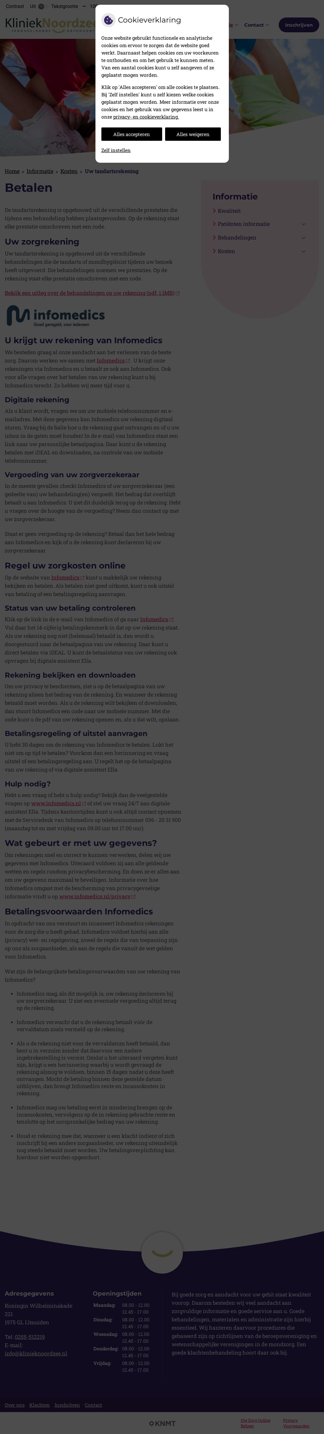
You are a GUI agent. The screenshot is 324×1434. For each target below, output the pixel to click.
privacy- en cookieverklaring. (146, 117)
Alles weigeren (193, 134)
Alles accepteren (131, 134)
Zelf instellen (116, 150)
